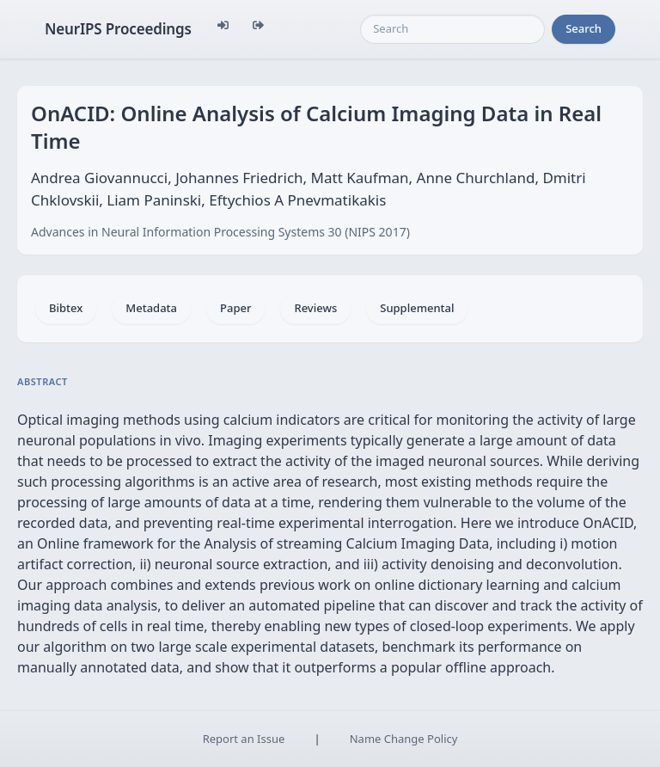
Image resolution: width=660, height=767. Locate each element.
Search (583, 28)
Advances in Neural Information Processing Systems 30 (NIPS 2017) (220, 232)
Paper (235, 308)
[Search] (452, 29)
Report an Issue (244, 738)
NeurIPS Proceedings (118, 29)
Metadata (151, 308)
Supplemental (417, 308)
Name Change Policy (404, 738)
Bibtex (65, 308)
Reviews (315, 308)
